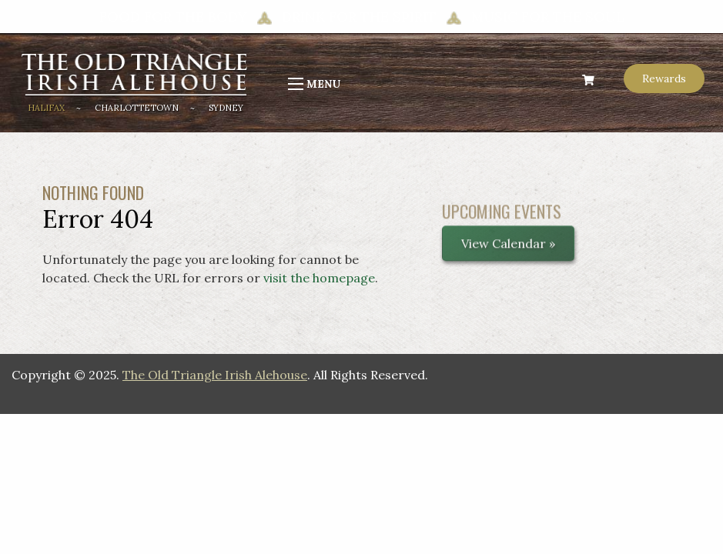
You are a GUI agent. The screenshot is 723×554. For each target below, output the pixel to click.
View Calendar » (508, 249)
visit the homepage (319, 277)
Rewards (664, 78)
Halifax (46, 107)
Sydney (226, 107)
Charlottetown (137, 107)
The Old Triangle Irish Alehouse (214, 374)
